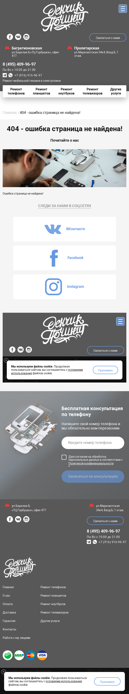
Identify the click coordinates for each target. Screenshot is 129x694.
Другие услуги (50, 621)
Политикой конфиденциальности (91, 463)
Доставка (9, 612)
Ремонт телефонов (53, 587)
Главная (10, 112)
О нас (6, 595)
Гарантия (9, 621)
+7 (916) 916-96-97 (28, 75)
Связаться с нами (108, 38)
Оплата (8, 604)
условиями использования (64, 681)
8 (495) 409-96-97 (19, 64)
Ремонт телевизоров (55, 612)
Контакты (9, 629)
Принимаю (107, 682)
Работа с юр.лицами (16, 637)
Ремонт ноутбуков (53, 604)
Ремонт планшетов (53, 595)
